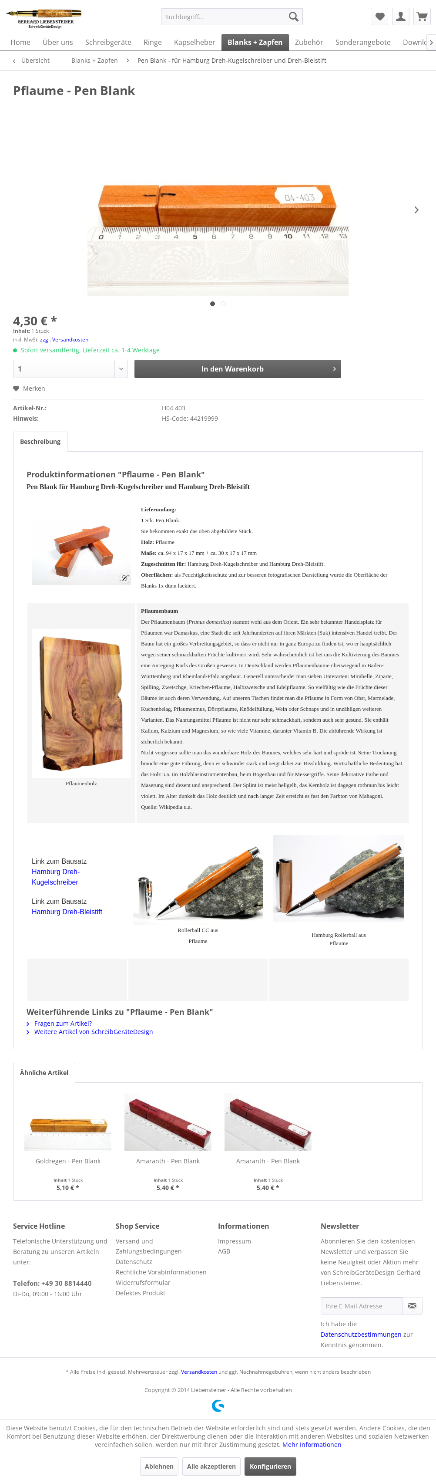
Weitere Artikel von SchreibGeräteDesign (90, 1031)
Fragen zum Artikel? (59, 1023)
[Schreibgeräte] (108, 42)
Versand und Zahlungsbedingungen (149, 1246)
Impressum (234, 1241)
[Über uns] (58, 42)
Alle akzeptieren (211, 1466)
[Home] (20, 42)
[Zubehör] (309, 42)
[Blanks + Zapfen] (255, 42)
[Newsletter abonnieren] (412, 1305)
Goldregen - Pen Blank (68, 1161)
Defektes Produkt (140, 1293)
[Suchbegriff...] (232, 16)
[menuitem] (232, 16)
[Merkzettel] (379, 16)
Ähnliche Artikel (44, 1072)
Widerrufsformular (143, 1282)
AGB (224, 1251)
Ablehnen (159, 1466)
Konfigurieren (270, 1466)
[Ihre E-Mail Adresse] (361, 1305)
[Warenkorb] (422, 16)
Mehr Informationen (312, 1444)
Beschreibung (40, 441)
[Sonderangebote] (363, 42)
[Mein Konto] (400, 16)
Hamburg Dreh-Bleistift (67, 912)
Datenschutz (134, 1261)
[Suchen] (294, 16)
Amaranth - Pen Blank (168, 1161)
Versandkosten (199, 1371)
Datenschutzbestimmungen (361, 1334)
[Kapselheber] (194, 42)
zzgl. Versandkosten (64, 339)
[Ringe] (153, 42)
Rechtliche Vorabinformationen (161, 1272)
